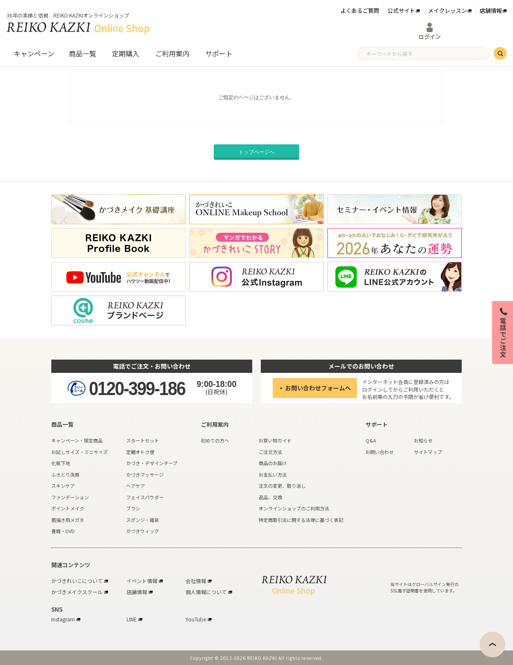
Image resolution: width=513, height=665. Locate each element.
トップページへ (256, 152)
